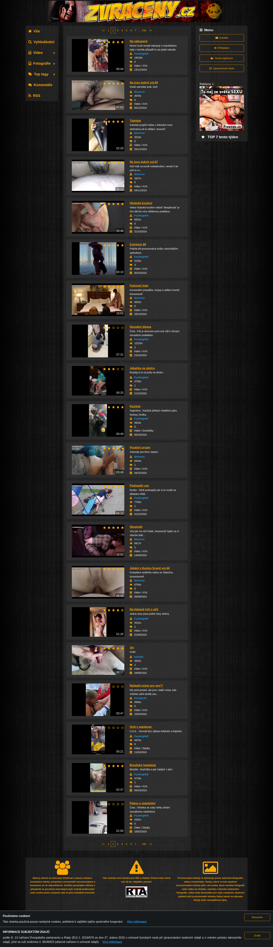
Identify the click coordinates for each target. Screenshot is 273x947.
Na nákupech (139, 41)
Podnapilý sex (139, 485)
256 (144, 30)
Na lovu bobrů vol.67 (144, 161)
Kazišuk (135, 406)
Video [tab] (35, 53)
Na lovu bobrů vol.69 (144, 82)
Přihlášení (221, 48)
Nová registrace (222, 58)
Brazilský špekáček (143, 765)
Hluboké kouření (141, 203)
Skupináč (136, 526)
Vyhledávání (41, 42)
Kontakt (221, 37)
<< (103, 30)
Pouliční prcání (140, 447)
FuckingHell (141, 53)
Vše (34, 31)
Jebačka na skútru (142, 368)
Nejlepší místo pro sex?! (146, 685)
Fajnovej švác (139, 285)
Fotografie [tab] (39, 63)
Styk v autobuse (141, 726)
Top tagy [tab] (38, 74)
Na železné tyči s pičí (144, 609)
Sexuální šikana (140, 326)
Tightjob (135, 120)
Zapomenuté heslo (221, 68)
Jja (132, 647)
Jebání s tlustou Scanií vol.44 (150, 568)
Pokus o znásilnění (142, 803)
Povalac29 (140, 698)
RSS (34, 96)
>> (150, 30)
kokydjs (138, 656)
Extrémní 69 (138, 244)
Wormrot (139, 91)
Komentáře (40, 85)
